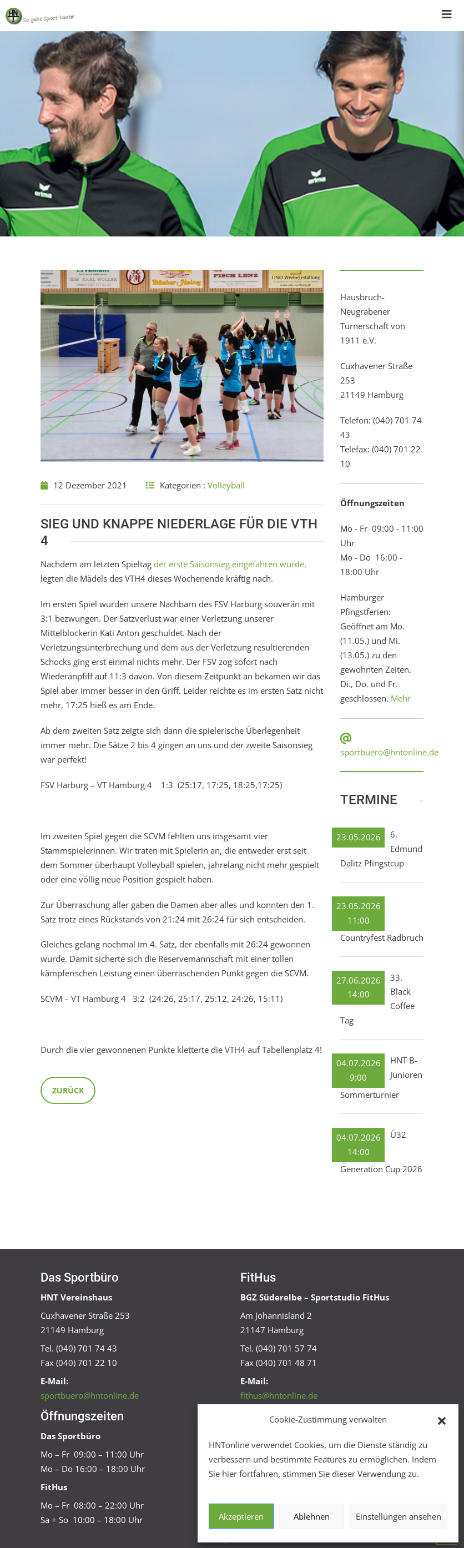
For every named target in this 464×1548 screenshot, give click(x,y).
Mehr (401, 698)
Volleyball (226, 485)
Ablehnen (312, 1516)
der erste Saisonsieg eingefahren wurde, (230, 563)
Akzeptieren (241, 1516)
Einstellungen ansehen (398, 1516)
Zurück (68, 1090)
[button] (441, 1419)
